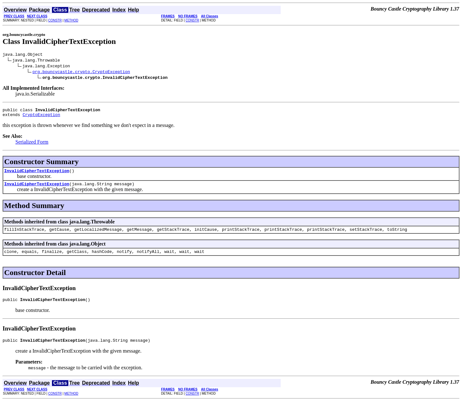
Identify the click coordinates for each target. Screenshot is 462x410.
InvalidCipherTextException (36, 174)
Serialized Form (31, 144)
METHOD (71, 20)
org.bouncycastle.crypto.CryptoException (81, 72)
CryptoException (41, 117)
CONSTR (55, 20)
